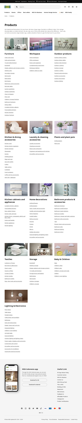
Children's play (58, 268)
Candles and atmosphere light (37, 211)
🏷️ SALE (61, 12)
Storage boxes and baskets (37, 273)
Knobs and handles (9, 220)
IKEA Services (60, 391)
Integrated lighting (9, 328)
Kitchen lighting (9, 225)
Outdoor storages (34, 281)
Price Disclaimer (53, 419)
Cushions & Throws (10, 263)
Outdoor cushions (59, 65)
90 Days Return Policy (63, 372)
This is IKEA (60, 384)
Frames (31, 224)
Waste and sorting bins (36, 148)
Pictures (32, 221)
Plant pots (57, 143)
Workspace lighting (34, 68)
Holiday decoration (34, 232)
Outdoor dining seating (60, 57)
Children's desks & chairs (36, 70)
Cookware (7, 169)
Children (56, 273)
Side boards (8, 76)
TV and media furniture (11, 63)
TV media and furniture (35, 271)
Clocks (31, 226)
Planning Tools (31, 1)
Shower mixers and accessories (62, 224)
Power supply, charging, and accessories (15, 341)
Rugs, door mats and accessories (13, 281)
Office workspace (34, 60)
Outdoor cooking (58, 70)
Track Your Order (42, 1)
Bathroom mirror (58, 232)
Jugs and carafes (9, 162)
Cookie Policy (74, 419)
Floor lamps (8, 309)
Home (6, 16)
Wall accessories (34, 219)
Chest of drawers (9, 94)
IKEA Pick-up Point (62, 382)
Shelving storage (34, 265)
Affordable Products (62, 396)
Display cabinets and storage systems (15, 68)
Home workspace (34, 57)
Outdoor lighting (58, 81)
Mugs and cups (8, 159)
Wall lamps (7, 320)
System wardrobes (9, 89)
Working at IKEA (61, 387)
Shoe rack (7, 97)
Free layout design (62, 1)
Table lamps (8, 312)
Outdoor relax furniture (60, 63)
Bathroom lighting (59, 229)
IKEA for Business (37, 12)
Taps (55, 221)
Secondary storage (9, 73)
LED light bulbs (8, 333)
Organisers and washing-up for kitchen (40, 151)
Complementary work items (37, 65)
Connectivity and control (11, 343)
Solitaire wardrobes (10, 91)
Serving (6, 154)
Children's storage (34, 284)
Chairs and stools (9, 57)
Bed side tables (9, 86)
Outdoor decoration (59, 78)
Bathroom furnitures (10, 102)
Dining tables (8, 104)
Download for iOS (34, 380)
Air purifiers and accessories (37, 154)
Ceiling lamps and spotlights (12, 317)
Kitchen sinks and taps (10, 213)
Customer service (61, 375)
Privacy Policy (45, 419)
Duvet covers (8, 268)
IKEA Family (68, 12)
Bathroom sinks (58, 227)
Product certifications (63, 401)
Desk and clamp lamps (10, 322)
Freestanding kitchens (10, 110)
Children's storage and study (61, 271)
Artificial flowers (34, 203)
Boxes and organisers (35, 63)
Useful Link (62, 369)
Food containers (9, 172)
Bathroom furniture (59, 206)
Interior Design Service (50, 12)
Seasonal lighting (9, 336)
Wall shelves (8, 78)
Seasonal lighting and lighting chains (39, 234)
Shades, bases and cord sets (12, 325)
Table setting (8, 167)
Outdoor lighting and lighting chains (14, 338)
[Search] (40, 7)
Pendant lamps (8, 315)
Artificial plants (58, 141)
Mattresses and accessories (12, 83)
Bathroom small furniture (61, 208)
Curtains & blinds (9, 273)
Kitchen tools (8, 143)
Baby (55, 263)
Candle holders (33, 216)
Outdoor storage (58, 68)
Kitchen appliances (9, 223)
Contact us (60, 380)
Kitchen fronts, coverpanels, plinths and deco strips (15, 217)
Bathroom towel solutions (61, 211)
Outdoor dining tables (60, 60)
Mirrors (31, 229)
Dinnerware (8, 151)
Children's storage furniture (12, 99)
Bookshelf (7, 65)
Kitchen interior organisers (11, 146)
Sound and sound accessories (12, 351)
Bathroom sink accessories (61, 219)
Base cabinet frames (10, 211)
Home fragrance (34, 213)
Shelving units (8, 70)
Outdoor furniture (9, 115)
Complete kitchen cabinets (12, 107)
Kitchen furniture (9, 112)
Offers (19, 12)
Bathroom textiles (59, 213)
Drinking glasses (9, 156)
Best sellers (26, 12)
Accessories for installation (12, 349)
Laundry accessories (35, 143)
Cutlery (6, 164)
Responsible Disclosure (64, 419)
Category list (60, 399)
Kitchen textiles (9, 276)
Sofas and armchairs (10, 60)
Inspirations (24, 1)
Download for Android (34, 384)
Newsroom (60, 389)
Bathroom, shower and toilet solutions (64, 216)
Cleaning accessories (35, 146)
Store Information (53, 1)
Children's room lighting (60, 276)
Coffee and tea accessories (12, 175)
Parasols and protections (61, 73)
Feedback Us (60, 394)
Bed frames (8, 81)
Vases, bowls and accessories (37, 208)
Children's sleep (58, 265)
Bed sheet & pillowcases (11, 265)
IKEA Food (17, 1)
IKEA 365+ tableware (10, 177)
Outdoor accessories (59, 76)
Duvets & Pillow (9, 271)
